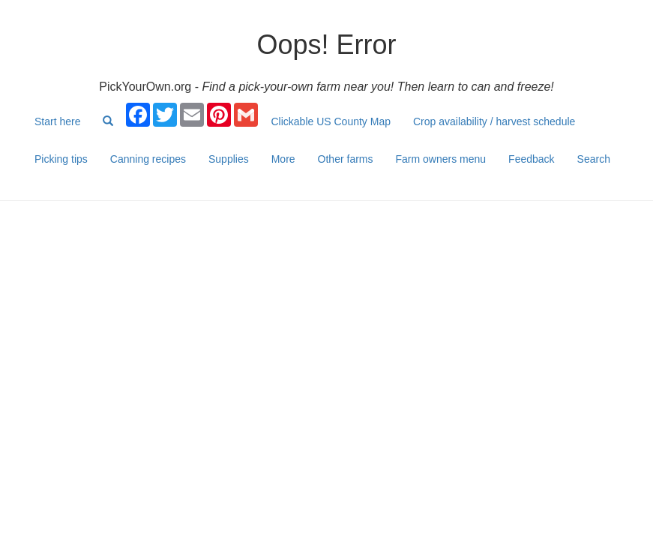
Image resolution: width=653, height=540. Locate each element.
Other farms (345, 159)
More (283, 159)
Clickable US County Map (331, 122)
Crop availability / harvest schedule (494, 122)
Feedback (531, 159)
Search (593, 159)
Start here (57, 122)
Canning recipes (148, 159)
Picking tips (61, 159)
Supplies (228, 159)
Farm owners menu (441, 159)
